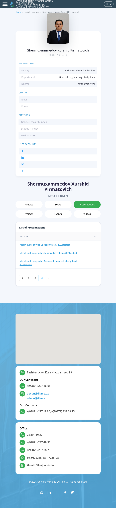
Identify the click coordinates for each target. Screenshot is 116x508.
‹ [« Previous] (22, 277)
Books (58, 204)
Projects (29, 213)
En (109, 4)
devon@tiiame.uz (38, 393)
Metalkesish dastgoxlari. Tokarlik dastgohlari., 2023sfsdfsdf (48, 252)
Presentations (87, 204)
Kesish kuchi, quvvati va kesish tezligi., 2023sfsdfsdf (45, 244)
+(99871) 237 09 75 (63, 411)
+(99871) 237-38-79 (38, 450)
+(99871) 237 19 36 (38, 411)
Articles (29, 204)
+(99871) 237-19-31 (38, 442)
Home (18, 12)
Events (58, 213)
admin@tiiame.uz (38, 398)
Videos (87, 213)
